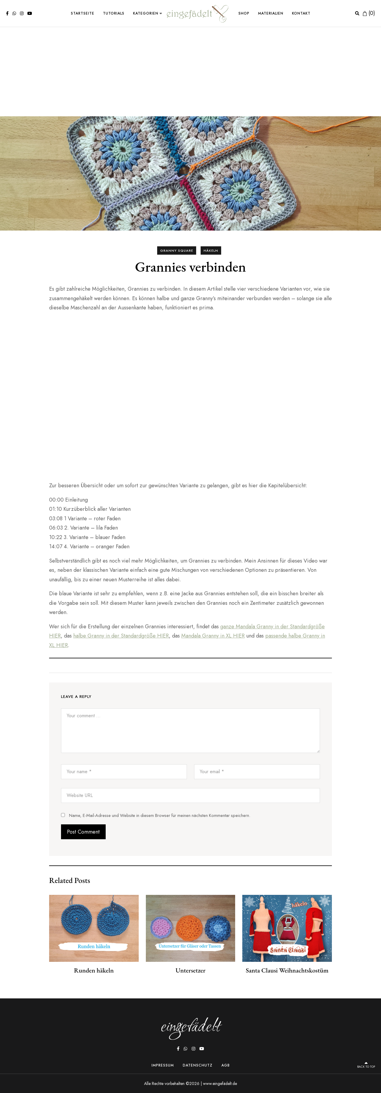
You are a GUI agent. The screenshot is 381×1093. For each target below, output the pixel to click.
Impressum (163, 1065)
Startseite (82, 13)
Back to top (363, 1065)
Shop (243, 13)
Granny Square (176, 250)
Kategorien (145, 13)
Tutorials (113, 13)
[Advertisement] (190, 71)
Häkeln (211, 250)
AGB (225, 1065)
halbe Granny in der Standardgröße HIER (121, 636)
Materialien (270, 13)
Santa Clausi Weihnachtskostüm (287, 970)
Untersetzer (190, 970)
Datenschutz (198, 1065)
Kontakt (301, 13)
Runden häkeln (93, 970)
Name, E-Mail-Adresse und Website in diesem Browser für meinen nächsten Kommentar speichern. (159, 815)
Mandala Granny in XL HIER (213, 636)
